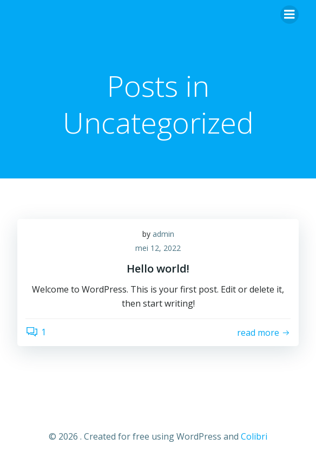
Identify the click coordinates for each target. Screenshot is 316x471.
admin (163, 234)
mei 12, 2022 (158, 248)
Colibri (254, 436)
